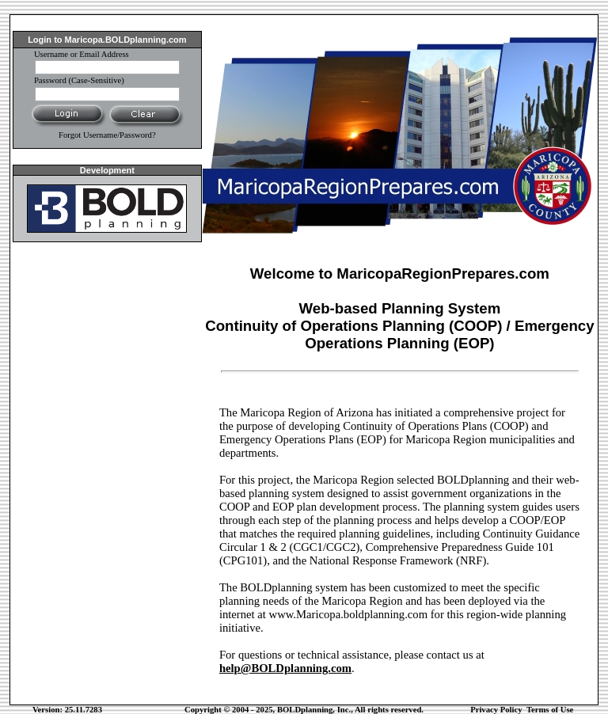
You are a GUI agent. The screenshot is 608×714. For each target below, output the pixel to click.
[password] (107, 94)
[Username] (107, 67)
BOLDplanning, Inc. (314, 709)
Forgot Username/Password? (107, 135)
